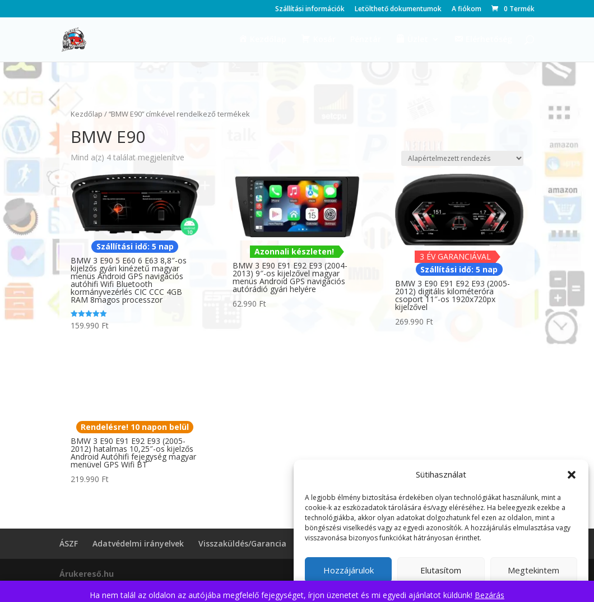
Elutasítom (440, 570)
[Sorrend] (462, 158)
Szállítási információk (310, 9)
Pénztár (365, 39)
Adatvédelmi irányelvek (138, 543)
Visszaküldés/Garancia (242, 543)
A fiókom (466, 9)
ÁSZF (68, 543)
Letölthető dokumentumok (398, 9)
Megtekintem (533, 570)
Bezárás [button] (489, 595)
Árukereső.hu (86, 573)
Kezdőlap (87, 114)
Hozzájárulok (348, 570)
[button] (571, 474)
